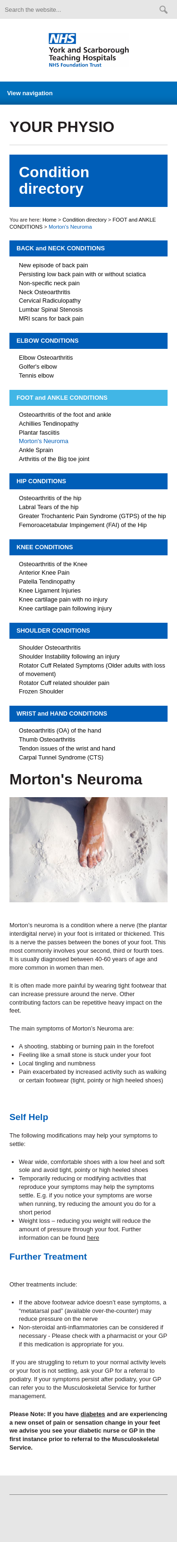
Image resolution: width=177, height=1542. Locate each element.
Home (49, 220)
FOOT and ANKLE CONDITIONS (62, 397)
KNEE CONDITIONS (45, 547)
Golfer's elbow (38, 366)
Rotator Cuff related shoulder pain (64, 682)
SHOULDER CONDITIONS (53, 630)
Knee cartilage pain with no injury (63, 599)
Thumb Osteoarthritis (47, 739)
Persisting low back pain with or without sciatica (82, 274)
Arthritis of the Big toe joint (54, 458)
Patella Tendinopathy (47, 581)
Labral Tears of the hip (48, 507)
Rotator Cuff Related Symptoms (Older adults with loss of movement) (92, 669)
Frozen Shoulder (41, 691)
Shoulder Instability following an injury (69, 656)
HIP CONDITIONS (41, 481)
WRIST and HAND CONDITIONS (62, 713)
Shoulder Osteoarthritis (50, 647)
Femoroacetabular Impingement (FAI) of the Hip (83, 524)
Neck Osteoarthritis (44, 292)
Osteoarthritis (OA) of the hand (60, 730)
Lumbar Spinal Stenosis (51, 309)
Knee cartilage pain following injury (65, 608)
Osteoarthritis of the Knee (53, 564)
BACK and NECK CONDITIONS (61, 248)
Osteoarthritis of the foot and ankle (65, 414)
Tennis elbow (36, 375)
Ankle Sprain (36, 450)
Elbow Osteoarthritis (46, 357)
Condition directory (84, 220)
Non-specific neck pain (49, 283)
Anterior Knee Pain (44, 572)
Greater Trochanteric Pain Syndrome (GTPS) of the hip (92, 515)
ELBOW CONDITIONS (48, 340)
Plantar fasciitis (39, 432)
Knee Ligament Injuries (50, 590)
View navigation (29, 93)
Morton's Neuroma (43, 441)
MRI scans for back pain (51, 318)
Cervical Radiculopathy (50, 300)
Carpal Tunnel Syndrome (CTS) (61, 757)
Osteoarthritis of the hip (50, 498)
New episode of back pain (53, 265)
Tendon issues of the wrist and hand (67, 748)
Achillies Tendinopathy (48, 423)
